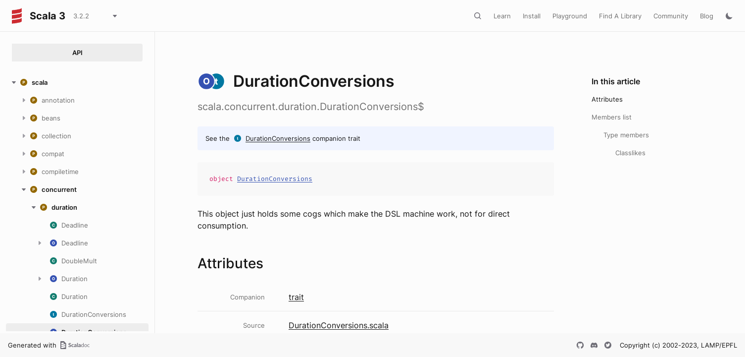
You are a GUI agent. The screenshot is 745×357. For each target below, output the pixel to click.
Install (532, 16)
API (77, 53)
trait (296, 297)
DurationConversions (278, 138)
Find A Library (620, 16)
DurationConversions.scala (339, 325)
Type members (626, 135)
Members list (612, 117)
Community (670, 16)
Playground (569, 16)
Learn (502, 16)
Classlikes (630, 153)
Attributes (607, 99)
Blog (706, 16)
